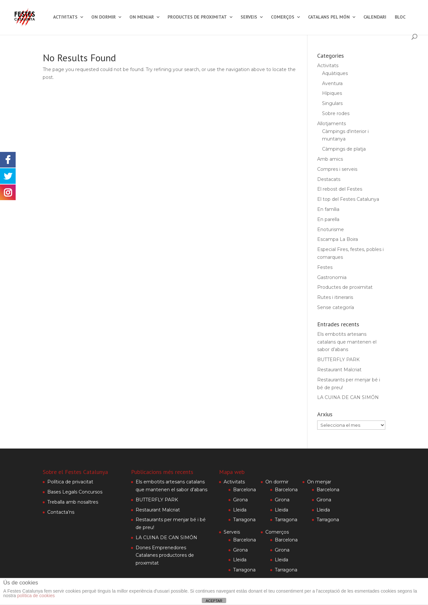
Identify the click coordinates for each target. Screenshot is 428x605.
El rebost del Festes (339, 189)
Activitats (65, 17)
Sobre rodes (335, 113)
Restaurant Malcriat (339, 370)
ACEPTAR (214, 601)
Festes (324, 267)
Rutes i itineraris (335, 297)
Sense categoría (335, 307)
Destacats (328, 179)
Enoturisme (330, 229)
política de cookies (36, 595)
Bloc (400, 17)
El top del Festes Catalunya (348, 199)
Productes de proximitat (197, 17)
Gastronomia (332, 277)
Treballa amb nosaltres (72, 502)
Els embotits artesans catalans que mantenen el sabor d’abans (346, 342)
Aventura (332, 83)
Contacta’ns (60, 512)
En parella (328, 219)
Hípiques (332, 93)
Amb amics (330, 159)
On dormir (103, 17)
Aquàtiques (335, 73)
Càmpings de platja (344, 149)
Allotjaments (331, 123)
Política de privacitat (70, 482)
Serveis (249, 17)
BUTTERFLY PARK (338, 359)
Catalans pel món (329, 17)
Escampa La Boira (337, 239)
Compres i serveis (337, 169)
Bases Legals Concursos (74, 492)
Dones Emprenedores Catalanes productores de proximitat (165, 555)
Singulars (332, 103)
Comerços (282, 17)
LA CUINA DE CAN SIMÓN (348, 397)
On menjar (141, 17)
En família (328, 209)
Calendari (374, 17)
